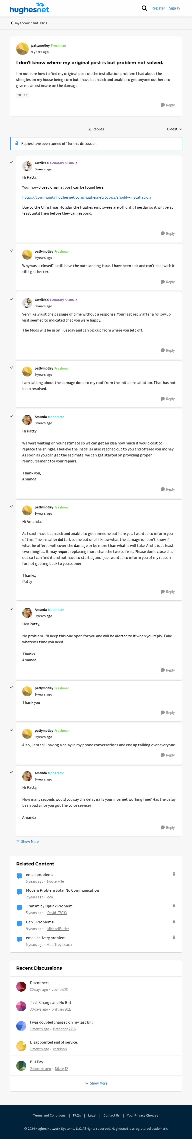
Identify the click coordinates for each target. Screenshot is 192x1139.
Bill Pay (36, 1062)
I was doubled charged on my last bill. (62, 1022)
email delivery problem (46, 937)
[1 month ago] (39, 1029)
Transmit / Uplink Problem (49, 906)
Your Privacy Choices (143, 1115)
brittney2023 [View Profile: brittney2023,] (62, 1009)
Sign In (174, 8)
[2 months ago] (40, 1069)
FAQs (77, 1115)
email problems (39, 874)
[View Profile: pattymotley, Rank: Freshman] (22, 48)
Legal (92, 1115)
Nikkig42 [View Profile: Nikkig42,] (61, 1068)
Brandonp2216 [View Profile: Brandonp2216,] (64, 1029)
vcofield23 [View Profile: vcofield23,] (60, 989)
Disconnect (39, 982)
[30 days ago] (39, 989)
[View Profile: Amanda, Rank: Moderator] (27, 420)
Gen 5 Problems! (40, 922)
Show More (27, 841)
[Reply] (168, 105)
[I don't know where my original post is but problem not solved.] (43, 169)
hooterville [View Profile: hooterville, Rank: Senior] (55, 881)
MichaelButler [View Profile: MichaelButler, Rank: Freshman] (58, 928)
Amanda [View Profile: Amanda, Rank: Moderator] (41, 416)
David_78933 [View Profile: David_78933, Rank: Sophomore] (57, 912)
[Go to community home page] (30, 8)
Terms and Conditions (49, 1115)
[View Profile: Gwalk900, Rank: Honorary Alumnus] (27, 166)
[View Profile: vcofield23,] (21, 987)
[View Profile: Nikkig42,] (21, 1066)
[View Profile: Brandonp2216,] (21, 1026)
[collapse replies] (11, 162)
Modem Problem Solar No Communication (62, 890)
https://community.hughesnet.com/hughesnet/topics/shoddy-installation (86, 197)
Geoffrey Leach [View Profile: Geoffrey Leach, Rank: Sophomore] (59, 944)
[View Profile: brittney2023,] (21, 1006)
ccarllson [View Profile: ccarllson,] (60, 1048)
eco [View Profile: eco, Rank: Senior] (50, 897)
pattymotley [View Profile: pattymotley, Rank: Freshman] (40, 45)
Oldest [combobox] (174, 129)
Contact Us (112, 1115)
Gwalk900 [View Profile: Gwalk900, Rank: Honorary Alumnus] (42, 163)
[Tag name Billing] (22, 95)
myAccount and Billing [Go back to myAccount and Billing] (29, 23)
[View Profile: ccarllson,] (21, 1046)
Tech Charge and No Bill (50, 1002)
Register (158, 8)
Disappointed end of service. (54, 1042)
